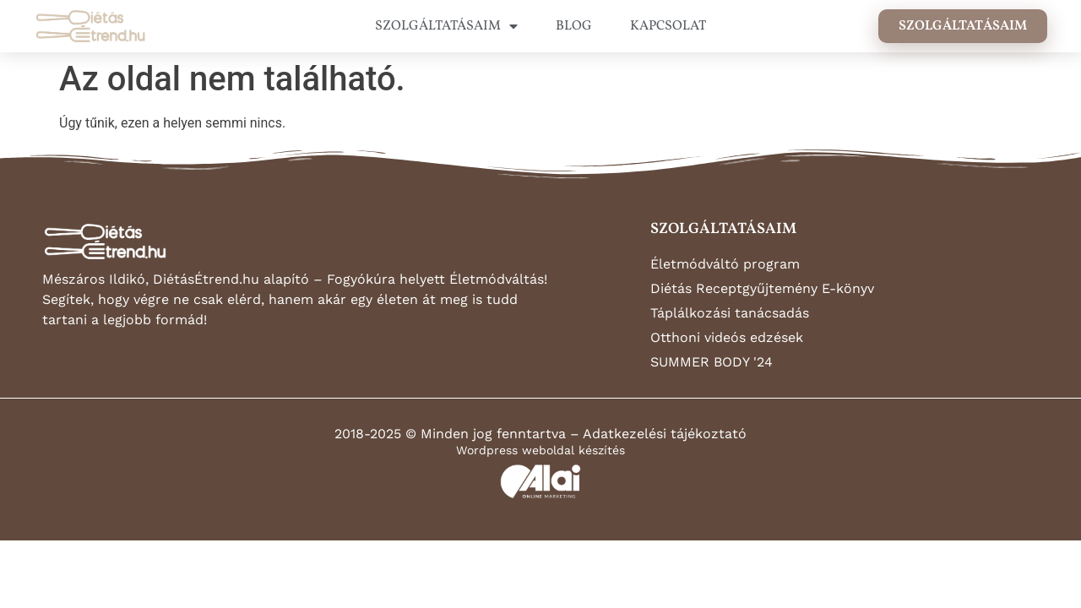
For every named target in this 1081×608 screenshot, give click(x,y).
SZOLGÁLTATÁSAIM (446, 26)
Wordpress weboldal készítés (540, 450)
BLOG (574, 26)
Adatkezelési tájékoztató (665, 434)
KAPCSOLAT (668, 26)
